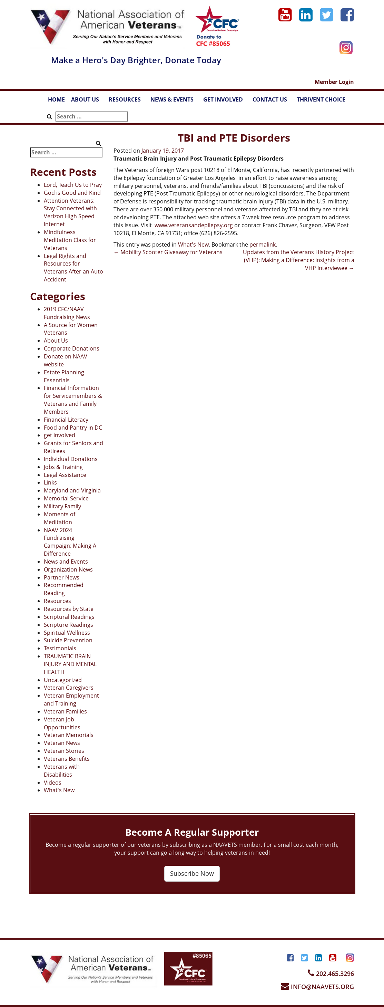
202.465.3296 (331, 973)
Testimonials (60, 648)
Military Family (62, 506)
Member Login (334, 82)
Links (50, 482)
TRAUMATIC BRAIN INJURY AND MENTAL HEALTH (70, 664)
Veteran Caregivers (68, 687)
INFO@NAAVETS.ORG (317, 986)
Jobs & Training (63, 467)
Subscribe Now (192, 873)
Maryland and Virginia (72, 490)
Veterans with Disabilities (62, 770)
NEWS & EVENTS (175, 101)
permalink (262, 244)
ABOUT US (88, 101)
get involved (59, 435)
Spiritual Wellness (67, 632)
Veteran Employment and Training (71, 699)
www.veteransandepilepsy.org (194, 225)
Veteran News (62, 743)
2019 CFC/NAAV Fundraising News (67, 313)
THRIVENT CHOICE (321, 99)
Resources (57, 601)
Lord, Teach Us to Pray (73, 185)
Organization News (68, 569)
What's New (59, 790)
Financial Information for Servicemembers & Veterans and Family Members (73, 399)
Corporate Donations (71, 348)
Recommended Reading (63, 589)
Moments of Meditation (59, 518)
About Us (56, 340)
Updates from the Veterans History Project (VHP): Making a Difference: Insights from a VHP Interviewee (298, 260)
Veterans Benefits (67, 759)
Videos (52, 782)
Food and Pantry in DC (73, 427)
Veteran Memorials (68, 735)
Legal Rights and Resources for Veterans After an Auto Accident (73, 268)
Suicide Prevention (68, 640)
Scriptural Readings (69, 617)
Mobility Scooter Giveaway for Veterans (168, 252)
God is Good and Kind (72, 192)
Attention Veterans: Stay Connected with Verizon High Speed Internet (70, 212)
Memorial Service (66, 498)
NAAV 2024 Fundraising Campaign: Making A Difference (70, 542)
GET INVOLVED (226, 101)
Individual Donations (71, 459)
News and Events (66, 561)
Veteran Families (65, 711)
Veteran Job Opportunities (62, 723)
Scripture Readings (68, 625)
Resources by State (68, 609)
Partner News (61, 577)
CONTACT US (273, 101)
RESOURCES (128, 101)
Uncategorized (63, 680)
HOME (56, 99)
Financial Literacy (66, 419)
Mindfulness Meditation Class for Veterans (70, 240)
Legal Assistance (65, 475)
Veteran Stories (64, 751)
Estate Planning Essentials (64, 376)
